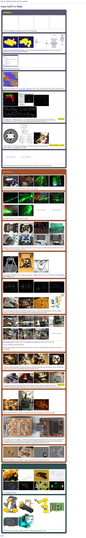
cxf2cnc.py (61, 119)
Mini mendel (6, 342)
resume (25, 1)
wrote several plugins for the (10, 31)
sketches (9, 492)
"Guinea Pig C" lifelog (24, 89)
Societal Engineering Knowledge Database (13, 50)
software (36, 189)
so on (15, 492)
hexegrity (25, 312)
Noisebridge (28, 342)
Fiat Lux (20, 31)
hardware (34, 31)
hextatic (35, 275)
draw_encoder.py (54, 145)
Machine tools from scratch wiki (11, 68)
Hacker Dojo (37, 342)
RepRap (12, 342)
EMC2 (23, 275)
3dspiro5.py (61, 384)
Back (2, 535)
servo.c (62, 145)
